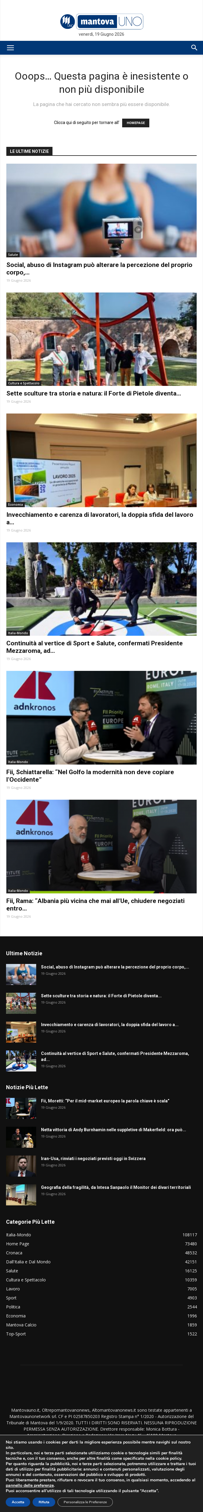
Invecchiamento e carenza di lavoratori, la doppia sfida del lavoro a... (110, 1024)
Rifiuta (44, 1502)
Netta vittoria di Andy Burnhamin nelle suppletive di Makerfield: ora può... (113, 1129)
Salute (13, 255)
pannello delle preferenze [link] (30, 1485)
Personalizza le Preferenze (85, 1502)
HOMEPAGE (136, 123)
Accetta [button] (18, 1502)
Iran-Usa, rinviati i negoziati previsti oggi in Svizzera (93, 1158)
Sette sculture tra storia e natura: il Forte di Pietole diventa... (93, 393)
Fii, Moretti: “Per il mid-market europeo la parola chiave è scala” (105, 1100)
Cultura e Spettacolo (24, 383)
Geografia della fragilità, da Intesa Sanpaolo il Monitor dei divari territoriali (116, 1187)
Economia (15, 504)
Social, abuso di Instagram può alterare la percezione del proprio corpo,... (115, 967)
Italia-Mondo (18, 633)
